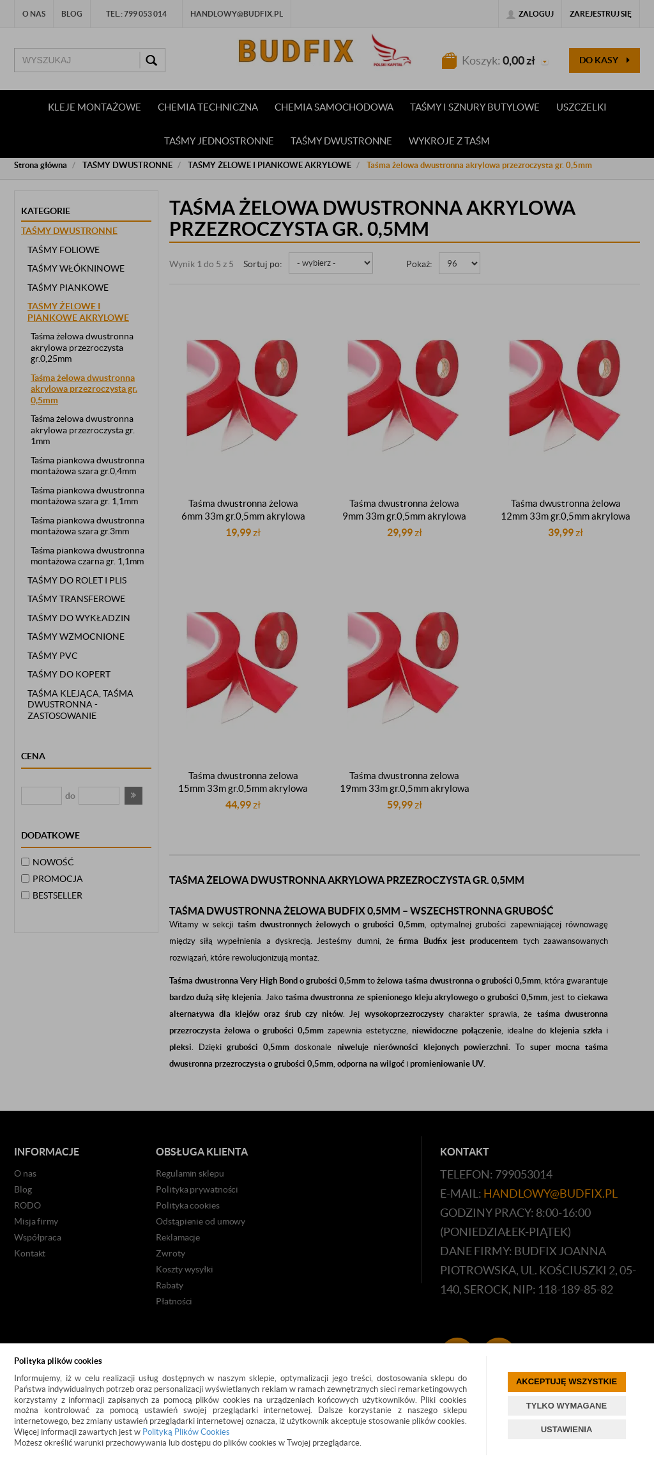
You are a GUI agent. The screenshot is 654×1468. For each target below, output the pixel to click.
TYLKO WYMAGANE (566, 1405)
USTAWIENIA (567, 1429)
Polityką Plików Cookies (186, 1432)
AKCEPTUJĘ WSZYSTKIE (566, 1381)
